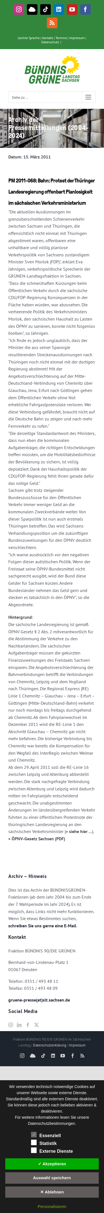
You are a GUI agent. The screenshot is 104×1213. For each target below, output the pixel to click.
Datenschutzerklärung (49, 1045)
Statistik (44, 1143)
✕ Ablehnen (52, 1192)
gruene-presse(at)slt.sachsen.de (39, 1000)
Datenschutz (50, 42)
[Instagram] (10, 1025)
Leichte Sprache (29, 38)
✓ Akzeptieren (52, 1163)
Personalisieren (52, 1206)
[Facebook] (28, 1025)
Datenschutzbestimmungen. (52, 1123)
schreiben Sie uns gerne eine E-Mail (42, 925)
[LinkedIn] (19, 1025)
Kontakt (47, 38)
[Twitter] (36, 1025)
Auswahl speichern (52, 1177)
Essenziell (46, 1135)
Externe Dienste (52, 1150)
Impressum (77, 38)
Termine (61, 38)
